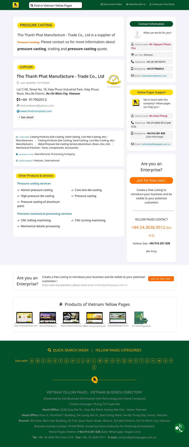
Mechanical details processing (40, 226)
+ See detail (26, 117)
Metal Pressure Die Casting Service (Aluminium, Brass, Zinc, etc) (74, 144)
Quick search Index (111, 4)
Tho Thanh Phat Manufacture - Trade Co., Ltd (60, 76)
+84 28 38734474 (155, 61)
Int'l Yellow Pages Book (141, 326)
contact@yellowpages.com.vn (155, 144)
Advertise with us (136, 4)
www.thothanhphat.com (36, 111)
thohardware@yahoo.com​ (37, 106)
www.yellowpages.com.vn (118, 325)
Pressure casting (85, 196)
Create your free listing (162, 4)
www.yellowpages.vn (47, 326)
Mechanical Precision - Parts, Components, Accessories (47, 147)
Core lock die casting (88, 190)
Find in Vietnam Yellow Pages (51, 5)
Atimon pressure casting (37, 190)
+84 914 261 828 (155, 133)
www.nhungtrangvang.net (95, 326)
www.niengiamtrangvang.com (73, 326)
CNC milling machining (36, 220)
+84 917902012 (155, 68)
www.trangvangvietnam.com (26, 325)
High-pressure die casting (37, 196)
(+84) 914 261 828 (88, 432)
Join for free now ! (151, 180)
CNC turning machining (90, 220)
